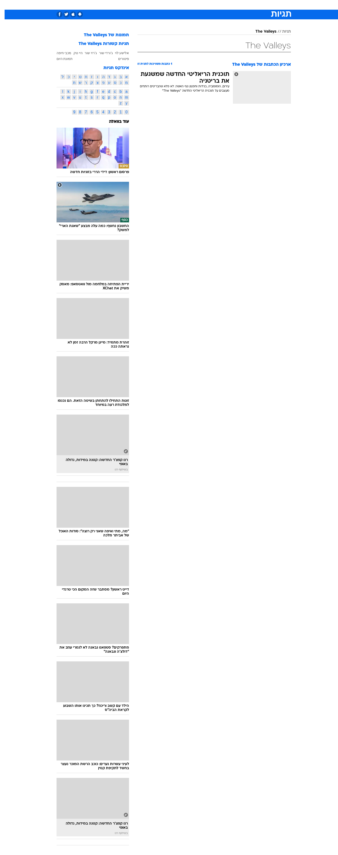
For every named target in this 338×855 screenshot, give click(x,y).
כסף (194, 5)
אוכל (181, 5)
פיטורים (119, 59)
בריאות (166, 5)
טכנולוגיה (131, 5)
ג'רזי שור (86, 53)
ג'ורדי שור (101, 53)
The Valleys (261, 32)
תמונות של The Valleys (101, 35)
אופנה (114, 5)
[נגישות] (7, 5)
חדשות (254, 5)
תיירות (150, 5)
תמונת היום (60, 59)
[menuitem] (251, 4)
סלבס (207, 5)
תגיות (282, 32)
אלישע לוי (117, 53)
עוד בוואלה (114, 122)
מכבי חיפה (59, 53)
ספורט (238, 5)
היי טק (73, 53)
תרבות (222, 5)
